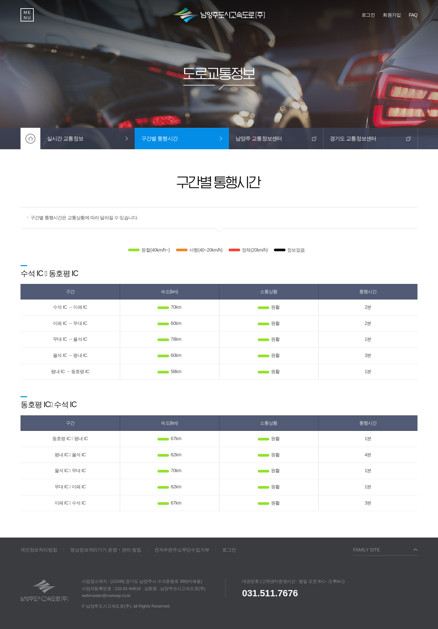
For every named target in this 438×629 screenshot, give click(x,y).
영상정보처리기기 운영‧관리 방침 (105, 549)
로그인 (229, 549)
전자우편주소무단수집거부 (181, 549)
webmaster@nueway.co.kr (106, 595)
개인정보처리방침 (39, 549)
